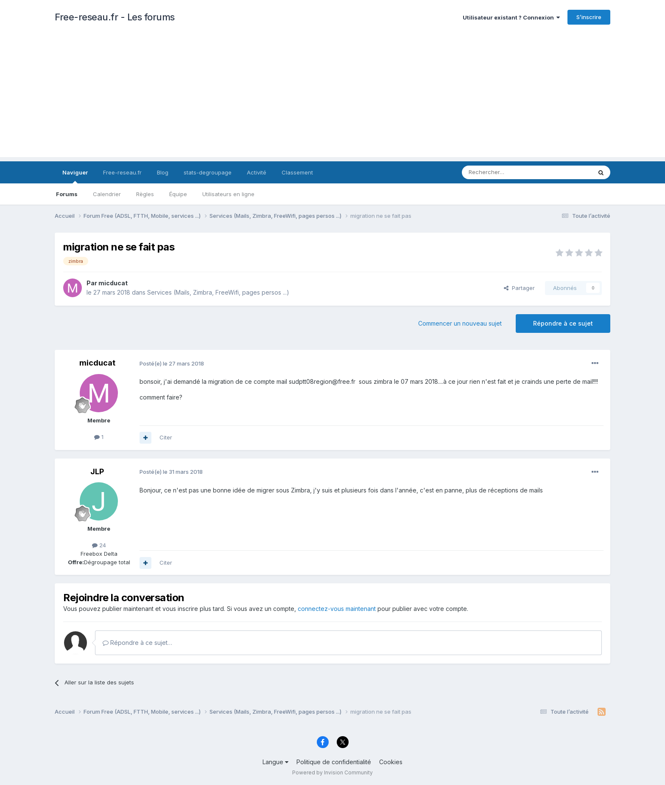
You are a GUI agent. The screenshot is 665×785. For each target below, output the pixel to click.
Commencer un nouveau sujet (460, 323)
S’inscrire (588, 17)
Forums (67, 194)
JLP (97, 471)
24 (99, 545)
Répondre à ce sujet (563, 323)
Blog (162, 172)
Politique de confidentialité (333, 761)
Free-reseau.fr (122, 172)
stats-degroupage (208, 172)
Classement (297, 172)
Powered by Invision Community (332, 772)
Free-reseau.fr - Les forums (115, 17)
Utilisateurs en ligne (228, 194)
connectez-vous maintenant (337, 608)
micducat (113, 283)
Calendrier (107, 194)
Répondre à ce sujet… (137, 642)
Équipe (178, 194)
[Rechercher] (508, 172)
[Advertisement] (332, 97)
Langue (275, 761)
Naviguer (75, 176)
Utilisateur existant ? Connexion (511, 17)
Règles (145, 194)
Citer (165, 437)
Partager (519, 287)
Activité (256, 172)
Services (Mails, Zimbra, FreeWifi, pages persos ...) (218, 292)
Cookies (390, 761)
